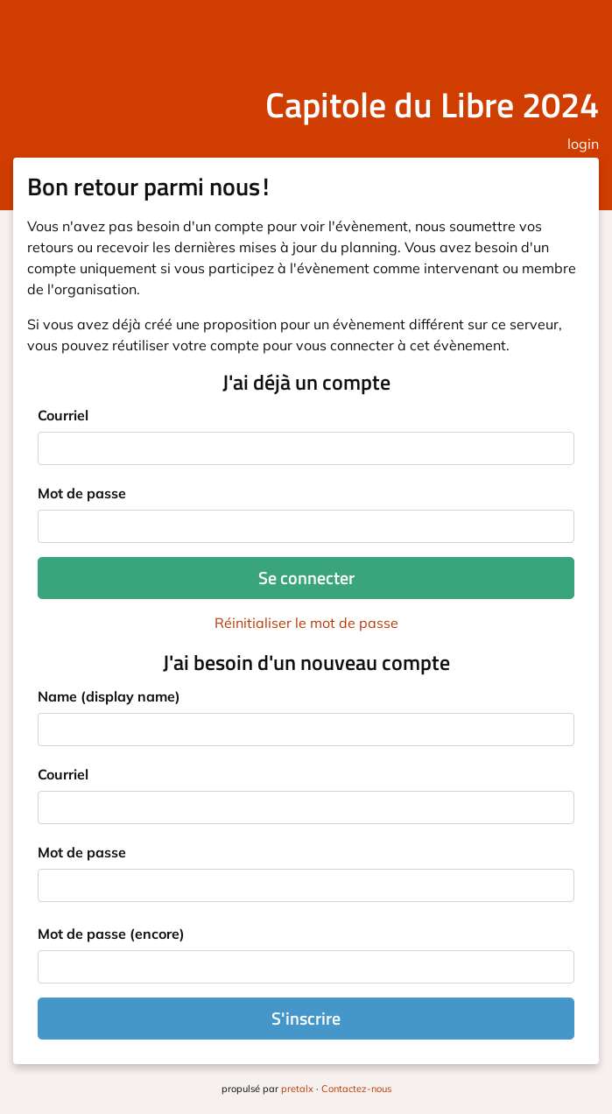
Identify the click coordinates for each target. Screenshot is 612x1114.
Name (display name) (109, 696)
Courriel (63, 415)
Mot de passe (82, 493)
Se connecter (306, 577)
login (583, 143)
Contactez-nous (356, 1088)
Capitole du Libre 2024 (432, 104)
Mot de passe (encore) (111, 933)
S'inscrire (306, 1018)
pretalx (297, 1088)
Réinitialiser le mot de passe (306, 622)
